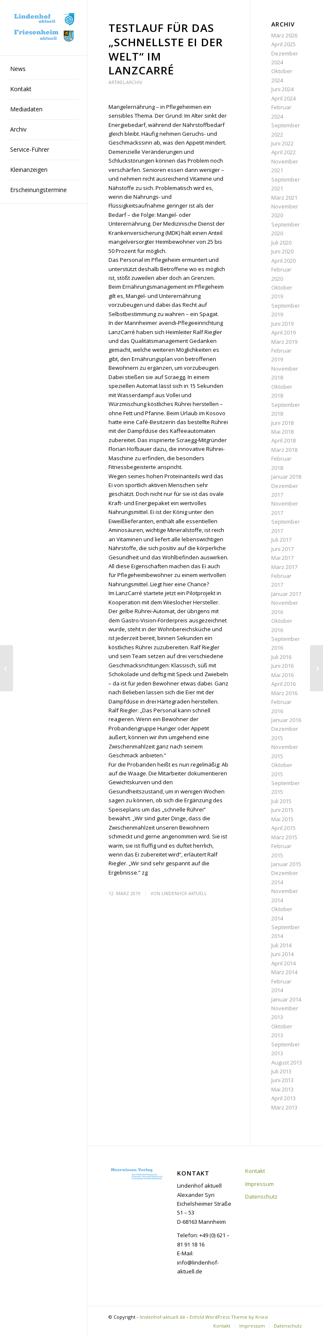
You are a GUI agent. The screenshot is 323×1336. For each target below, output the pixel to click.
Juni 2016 (282, 665)
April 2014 (283, 963)
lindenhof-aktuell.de (162, 1317)
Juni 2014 (282, 954)
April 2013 (283, 1098)
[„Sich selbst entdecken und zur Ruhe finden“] (6, 668)
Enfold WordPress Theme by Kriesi (229, 1317)
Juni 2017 (282, 549)
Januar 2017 (286, 594)
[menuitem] (44, 69)
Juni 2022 (282, 143)
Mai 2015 (282, 819)
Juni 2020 (282, 251)
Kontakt (255, 1171)
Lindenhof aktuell (184, 893)
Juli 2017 (281, 539)
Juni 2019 (282, 323)
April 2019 (283, 332)
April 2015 (283, 828)
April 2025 (283, 44)
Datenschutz (261, 1196)
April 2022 (283, 152)
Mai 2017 (282, 557)
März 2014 (284, 972)
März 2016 (284, 693)
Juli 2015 (281, 801)
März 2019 (284, 341)
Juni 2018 (282, 423)
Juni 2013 (282, 1080)
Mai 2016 (282, 675)
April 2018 (283, 440)
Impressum (259, 1184)
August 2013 (286, 1062)
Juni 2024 (282, 89)
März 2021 (284, 197)
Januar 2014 (286, 999)
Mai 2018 (282, 431)
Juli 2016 (281, 657)
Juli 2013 (281, 1071)
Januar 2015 (286, 864)
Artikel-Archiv (125, 82)
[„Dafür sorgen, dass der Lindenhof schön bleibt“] (316, 668)
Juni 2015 (282, 810)
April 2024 (283, 98)
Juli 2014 (281, 945)
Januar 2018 (286, 476)
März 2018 (284, 449)
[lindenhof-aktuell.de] (44, 28)
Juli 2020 (281, 242)
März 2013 (284, 1107)
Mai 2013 (282, 1089)
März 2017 (284, 567)
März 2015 (284, 837)
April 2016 (283, 684)
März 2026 (284, 35)
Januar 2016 (286, 720)
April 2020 (283, 260)
